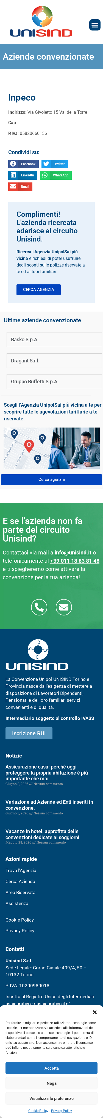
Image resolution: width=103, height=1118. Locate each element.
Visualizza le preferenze (51, 1098)
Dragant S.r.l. (25, 361)
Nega (52, 1083)
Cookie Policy (38, 1111)
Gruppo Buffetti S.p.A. (35, 381)
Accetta (51, 1068)
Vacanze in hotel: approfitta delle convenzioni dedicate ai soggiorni (42, 834)
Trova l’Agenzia (20, 870)
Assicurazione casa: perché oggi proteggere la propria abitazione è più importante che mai (46, 772)
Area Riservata (20, 892)
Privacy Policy (61, 1111)
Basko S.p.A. (25, 339)
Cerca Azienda (20, 881)
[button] (95, 1012)
